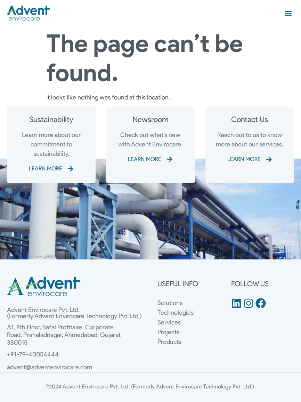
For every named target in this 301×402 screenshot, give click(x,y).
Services (169, 322)
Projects (168, 332)
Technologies (175, 312)
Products (169, 342)
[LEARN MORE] (70, 169)
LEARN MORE (45, 168)
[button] (288, 13)
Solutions (169, 303)
